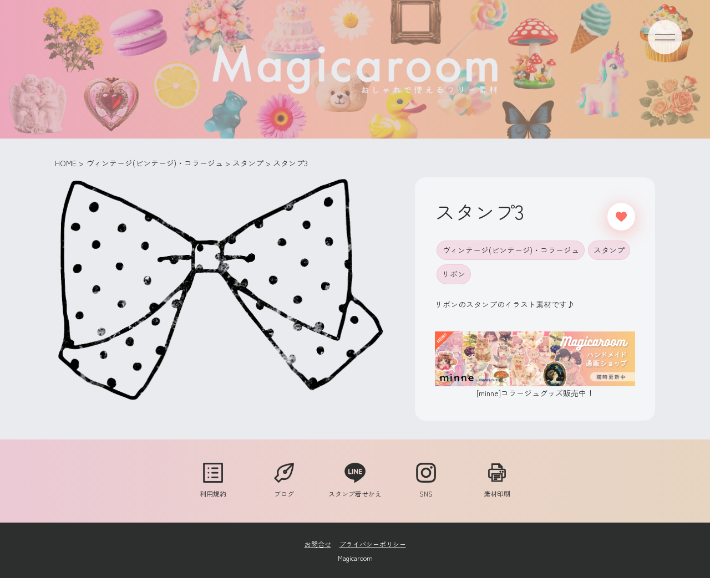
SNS (426, 488)
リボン (453, 273)
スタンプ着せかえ (355, 488)
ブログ (284, 488)
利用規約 (213, 488)
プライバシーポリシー (372, 544)
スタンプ (609, 249)
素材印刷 (497, 488)
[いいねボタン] (621, 217)
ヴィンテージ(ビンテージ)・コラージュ (510, 249)
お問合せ (318, 544)
